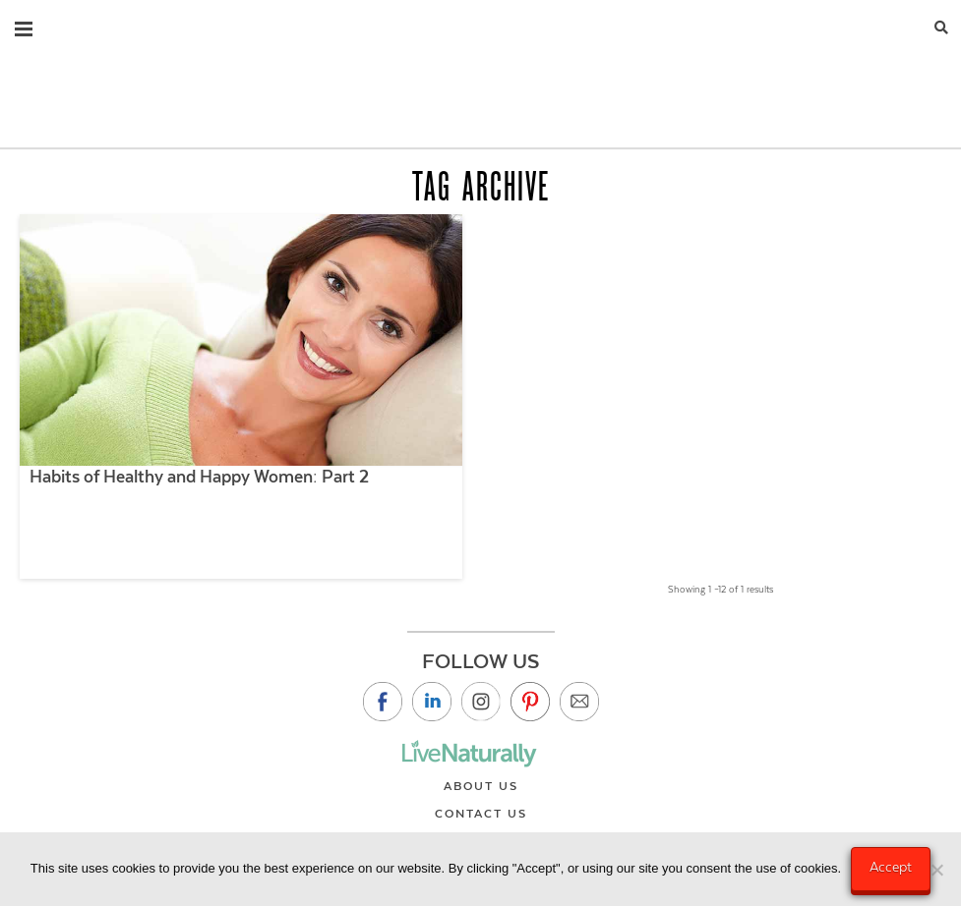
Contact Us (481, 814)
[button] (23, 24)
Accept (891, 867)
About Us (481, 786)
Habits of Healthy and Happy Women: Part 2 (199, 476)
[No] (936, 869)
